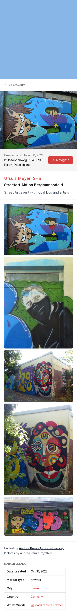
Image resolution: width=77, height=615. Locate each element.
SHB (37, 178)
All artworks (14, 85)
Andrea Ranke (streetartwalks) (41, 548)
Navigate (60, 160)
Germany (37, 596)
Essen (35, 588)
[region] (38, 39)
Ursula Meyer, (18, 178)
